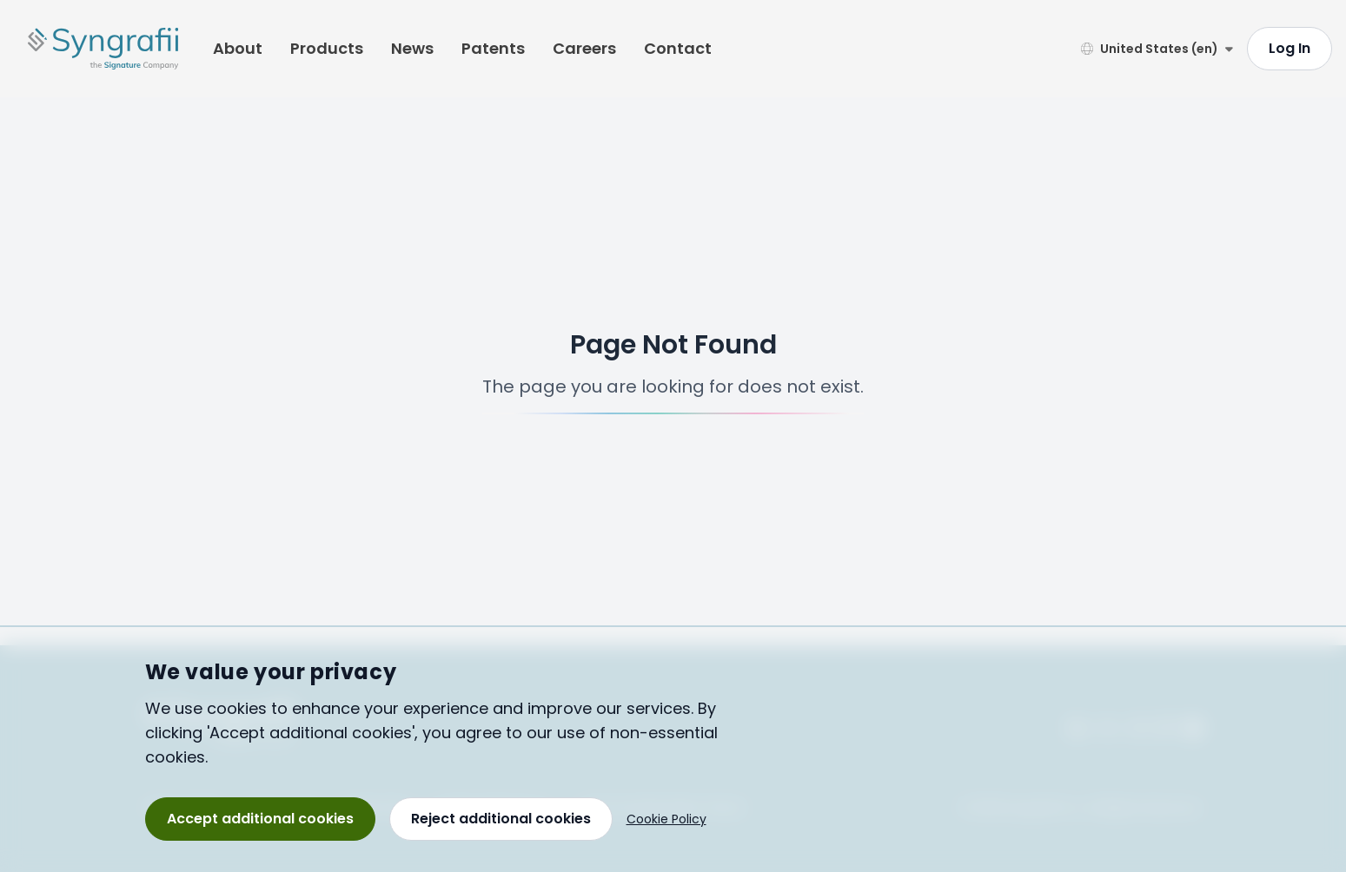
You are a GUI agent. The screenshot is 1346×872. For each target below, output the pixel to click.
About (237, 48)
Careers (584, 48)
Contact (678, 48)
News (412, 48)
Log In (1289, 48)
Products (326, 48)
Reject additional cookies (501, 819)
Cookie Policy (666, 819)
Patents (493, 48)
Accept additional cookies (260, 819)
